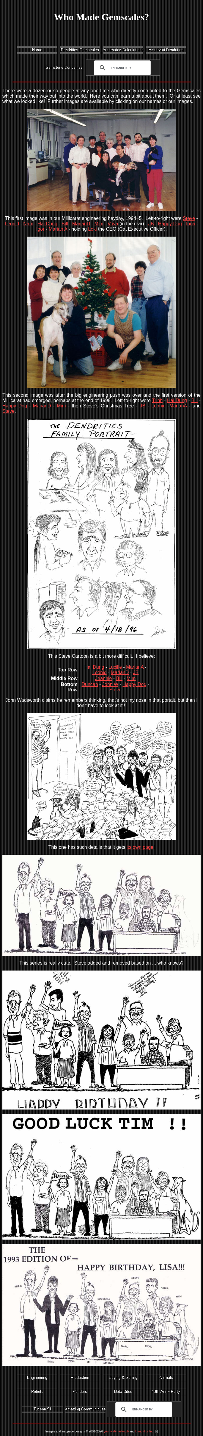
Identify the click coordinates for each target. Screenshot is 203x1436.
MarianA (178, 405)
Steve (189, 218)
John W (110, 684)
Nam (28, 223)
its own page (140, 847)
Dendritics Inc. (144, 1431)
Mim (98, 223)
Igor (40, 229)
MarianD (81, 223)
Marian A (58, 229)
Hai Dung (47, 223)
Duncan (89, 684)
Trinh (157, 400)
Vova (113, 223)
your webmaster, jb (116, 1431)
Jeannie (103, 678)
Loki (92, 229)
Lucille (115, 667)
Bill (65, 223)
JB (151, 223)
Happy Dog (170, 223)
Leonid (12, 223)
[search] (121, 67)
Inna (190, 223)
